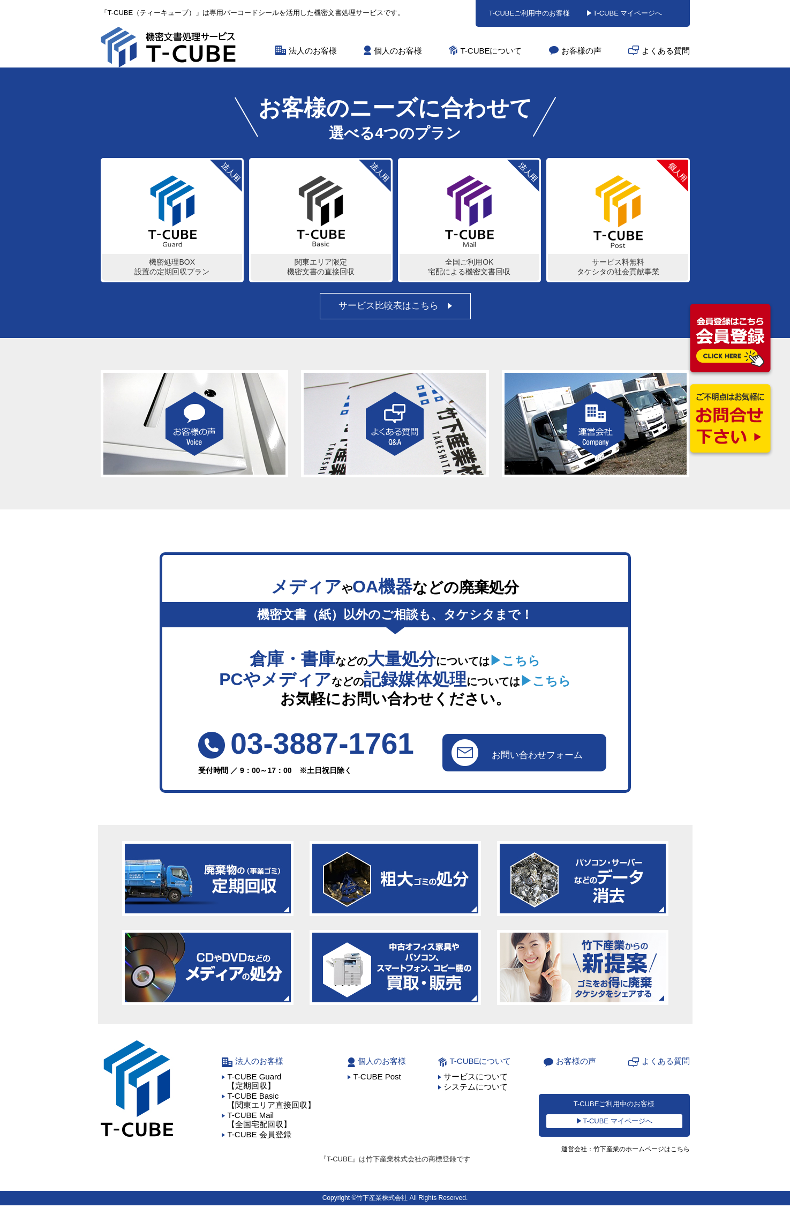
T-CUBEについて (491, 50)
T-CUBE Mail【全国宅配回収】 (259, 1122)
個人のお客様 (398, 50)
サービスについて (475, 1078)
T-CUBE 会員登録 (259, 1136)
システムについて (475, 1088)
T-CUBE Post (377, 1078)
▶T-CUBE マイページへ (624, 13)
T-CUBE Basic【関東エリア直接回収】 (271, 1102)
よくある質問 (666, 50)
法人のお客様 (313, 50)
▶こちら (515, 661)
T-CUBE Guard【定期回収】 (254, 1083)
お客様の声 (581, 50)
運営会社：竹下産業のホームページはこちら (620, 1152)
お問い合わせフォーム (516, 753)
